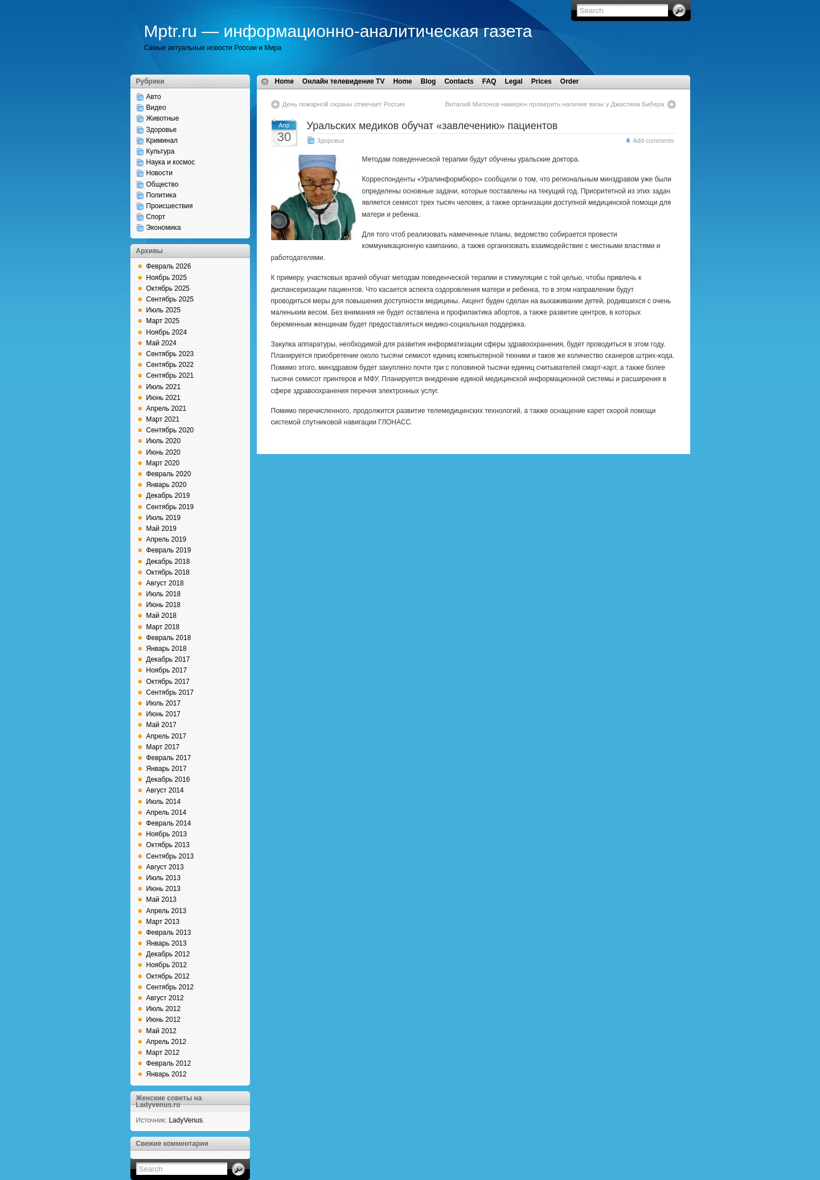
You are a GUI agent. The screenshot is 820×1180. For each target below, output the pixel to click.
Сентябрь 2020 (170, 430)
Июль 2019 (163, 518)
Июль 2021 (163, 387)
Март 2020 (163, 463)
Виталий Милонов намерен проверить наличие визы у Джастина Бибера (554, 104)
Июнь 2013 (163, 889)
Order (569, 81)
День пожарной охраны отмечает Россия (343, 104)
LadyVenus (185, 1120)
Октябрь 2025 (168, 288)
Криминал (162, 141)
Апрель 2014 (166, 812)
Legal (513, 81)
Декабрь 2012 (168, 954)
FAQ (489, 81)
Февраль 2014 (168, 823)
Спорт (156, 217)
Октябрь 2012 (168, 976)
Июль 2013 (163, 878)
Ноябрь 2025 (166, 278)
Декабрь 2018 (168, 562)
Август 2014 (165, 790)
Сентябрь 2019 (170, 507)
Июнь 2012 (163, 1020)
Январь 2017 (166, 769)
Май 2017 (161, 725)
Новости (159, 173)
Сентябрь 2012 (170, 987)
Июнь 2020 (163, 452)
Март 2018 (163, 627)
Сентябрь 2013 (170, 856)
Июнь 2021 (163, 398)
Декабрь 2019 (168, 496)
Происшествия (169, 206)
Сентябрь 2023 (170, 354)
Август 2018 (165, 583)
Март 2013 (163, 922)
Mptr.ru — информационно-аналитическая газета (338, 31)
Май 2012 (161, 1031)
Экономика (163, 228)
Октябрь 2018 (168, 572)
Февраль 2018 (168, 638)
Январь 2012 (166, 1074)
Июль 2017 (163, 703)
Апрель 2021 (166, 408)
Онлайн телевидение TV (343, 81)
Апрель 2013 (166, 911)
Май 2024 (161, 343)
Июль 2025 (163, 310)
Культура (160, 151)
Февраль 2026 (168, 266)
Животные (162, 118)
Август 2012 (165, 998)
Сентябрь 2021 (170, 375)
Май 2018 (161, 616)
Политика (161, 195)
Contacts (458, 81)
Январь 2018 (166, 649)
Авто (153, 97)
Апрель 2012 (166, 1042)
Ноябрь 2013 (166, 834)
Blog (428, 81)
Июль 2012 (163, 1009)
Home (284, 81)
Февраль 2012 (168, 1063)
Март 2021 (163, 419)
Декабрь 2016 (168, 779)
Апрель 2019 (166, 539)
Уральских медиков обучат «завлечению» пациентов (432, 125)
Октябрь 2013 (168, 845)
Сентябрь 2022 (170, 365)
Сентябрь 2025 (170, 299)
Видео (156, 108)
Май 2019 (161, 529)
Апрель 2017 (166, 736)
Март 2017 (163, 747)
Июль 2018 (163, 594)
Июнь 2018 (163, 605)
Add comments (653, 140)
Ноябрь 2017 (166, 670)
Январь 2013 (166, 943)
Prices (541, 81)
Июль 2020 (163, 441)
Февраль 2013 (168, 932)
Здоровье (161, 130)
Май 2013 (161, 899)
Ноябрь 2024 (166, 332)
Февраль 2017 (168, 758)
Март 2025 (163, 321)
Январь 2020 (166, 485)
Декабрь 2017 (168, 659)
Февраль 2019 (168, 550)
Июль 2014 (163, 802)
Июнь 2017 (163, 714)
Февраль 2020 (168, 474)
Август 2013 (165, 867)
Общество (162, 184)
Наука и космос (170, 162)
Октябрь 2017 (168, 682)
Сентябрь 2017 (170, 692)
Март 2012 (163, 1053)
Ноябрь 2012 (166, 965)
